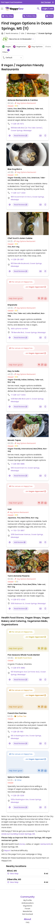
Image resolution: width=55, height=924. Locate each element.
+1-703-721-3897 (18, 530)
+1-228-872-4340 (18, 599)
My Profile (27, 900)
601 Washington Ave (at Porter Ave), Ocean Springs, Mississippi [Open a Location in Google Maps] (28, 673)
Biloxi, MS (12, 870)
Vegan (6, 46)
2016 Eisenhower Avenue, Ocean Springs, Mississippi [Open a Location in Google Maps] (27, 535)
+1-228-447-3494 (18, 395)
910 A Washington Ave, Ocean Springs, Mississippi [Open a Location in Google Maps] (26, 737)
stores (22, 844)
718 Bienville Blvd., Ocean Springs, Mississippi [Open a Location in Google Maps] (28, 332)
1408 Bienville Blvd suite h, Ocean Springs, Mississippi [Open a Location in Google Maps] (27, 400)
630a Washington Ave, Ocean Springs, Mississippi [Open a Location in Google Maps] (26, 800)
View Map (12, 873)
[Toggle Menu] (2, 9)
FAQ (27, 922)
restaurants (45, 844)
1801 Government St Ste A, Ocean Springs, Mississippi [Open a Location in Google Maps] (27, 198)
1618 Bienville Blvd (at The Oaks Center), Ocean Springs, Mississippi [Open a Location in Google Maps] (27, 129)
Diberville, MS (14, 879)
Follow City (29, 16)
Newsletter (27, 911)
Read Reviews (20, 135)
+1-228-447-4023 (18, 193)
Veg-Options (35, 46)
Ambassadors (28, 903)
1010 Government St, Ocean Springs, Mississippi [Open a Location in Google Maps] (25, 469)
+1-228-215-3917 (17, 259)
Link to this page (8, 854)
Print (49, 16)
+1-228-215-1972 (17, 124)
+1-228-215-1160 (17, 732)
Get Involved (27, 914)
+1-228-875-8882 (18, 668)
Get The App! (46, 2)
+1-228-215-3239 (17, 795)
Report (7, 850)
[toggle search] (38, 9)
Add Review (19, 542)
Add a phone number (19, 328)
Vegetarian (19, 46)
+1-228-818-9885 (18, 464)
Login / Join (47, 8)
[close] (53, 2)
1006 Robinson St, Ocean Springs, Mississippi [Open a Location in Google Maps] (28, 603)
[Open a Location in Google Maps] (10, 135)
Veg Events (27, 906)
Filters (5, 51)
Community (27, 896)
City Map (7, 16)
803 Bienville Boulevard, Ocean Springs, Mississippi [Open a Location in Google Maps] (26, 264)
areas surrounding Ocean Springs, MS (18, 834)
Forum (27, 908)
